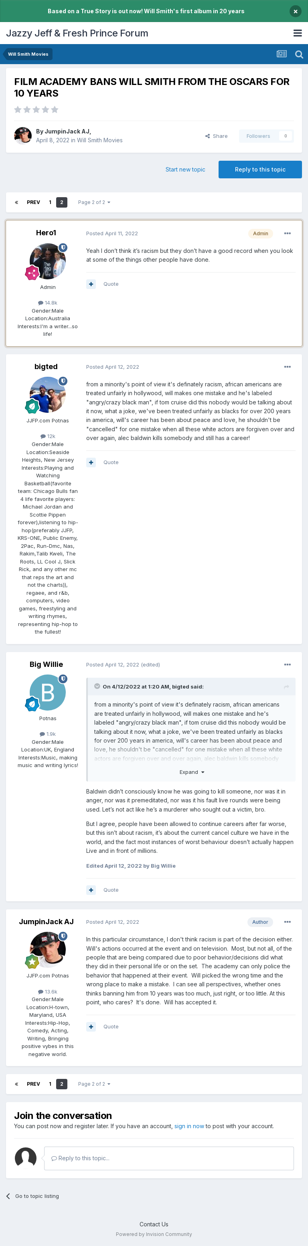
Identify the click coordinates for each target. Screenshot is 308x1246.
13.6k (47, 991)
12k (48, 436)
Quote (111, 284)
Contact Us (154, 1224)
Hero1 (46, 232)
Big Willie (46, 664)
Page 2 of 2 (94, 202)
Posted (112, 233)
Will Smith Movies (100, 140)
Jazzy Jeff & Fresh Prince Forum (77, 33)
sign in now (189, 1126)
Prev (33, 202)
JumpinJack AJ (67, 131)
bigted (46, 366)
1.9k (48, 734)
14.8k (47, 302)
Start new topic (185, 169)
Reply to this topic (260, 169)
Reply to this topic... (80, 1158)
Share (216, 136)
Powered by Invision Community (154, 1234)
